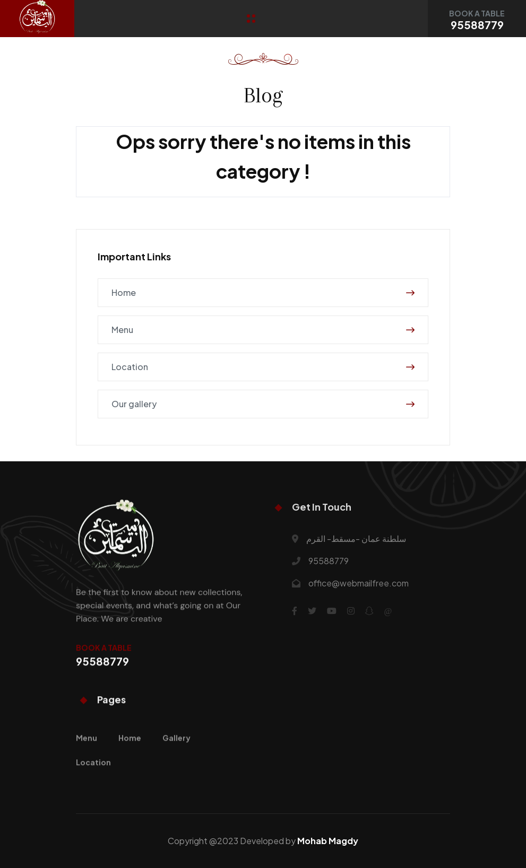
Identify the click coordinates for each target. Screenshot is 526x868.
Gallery (176, 753)
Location (263, 366)
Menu (263, 329)
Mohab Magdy (327, 840)
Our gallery (263, 403)
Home (263, 292)
